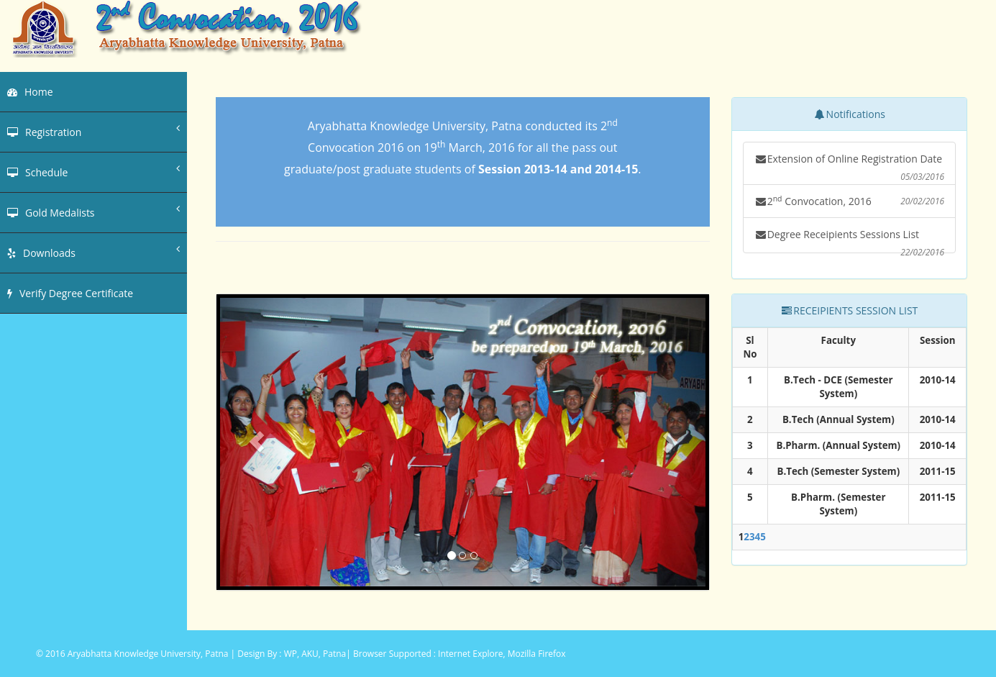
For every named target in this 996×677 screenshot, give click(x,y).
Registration (93, 131)
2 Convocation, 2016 (849, 201)
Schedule (93, 171)
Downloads (93, 252)
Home (30, 92)
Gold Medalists (93, 211)
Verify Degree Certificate (70, 293)
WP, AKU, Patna (315, 654)
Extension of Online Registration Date (849, 168)
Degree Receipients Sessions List (849, 240)
